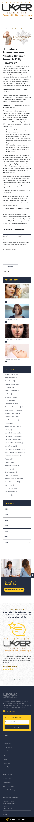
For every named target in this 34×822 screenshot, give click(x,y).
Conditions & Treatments (10, 772)
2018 (6, 520)
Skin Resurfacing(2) (12, 466)
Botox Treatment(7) (12, 391)
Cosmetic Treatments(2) (14, 410)
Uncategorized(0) (11, 488)
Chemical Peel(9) (11, 397)
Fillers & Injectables (8, 780)
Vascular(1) (9, 495)
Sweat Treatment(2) (12, 482)
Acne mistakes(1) (11, 378)
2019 (6, 515)
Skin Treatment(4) (11, 472)
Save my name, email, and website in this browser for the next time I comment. (16, 243)
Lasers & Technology (9, 783)
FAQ (5, 749)
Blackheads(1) (10, 387)
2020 (6, 509)
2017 (6, 526)
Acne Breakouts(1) (11, 374)
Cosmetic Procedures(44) (14, 407)
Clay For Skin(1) (10, 400)
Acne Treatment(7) (12, 384)
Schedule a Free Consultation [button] (14, 589)
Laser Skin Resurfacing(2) (14, 440)
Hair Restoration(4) (12, 420)
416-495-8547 (17, 819)
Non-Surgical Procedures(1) (15, 453)
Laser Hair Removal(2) (13, 433)
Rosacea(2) (9, 459)
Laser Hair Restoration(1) (14, 436)
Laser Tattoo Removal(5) (14, 443)
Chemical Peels (7, 776)
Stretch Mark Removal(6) (14, 479)
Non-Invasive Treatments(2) (15, 449)
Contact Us (7, 756)
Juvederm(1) (9, 423)
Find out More (9, 704)
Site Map (6, 760)
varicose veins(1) (11, 492)
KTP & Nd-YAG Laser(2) (13, 427)
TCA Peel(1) (9, 485)
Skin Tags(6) (9, 469)
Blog (5, 753)
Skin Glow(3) (9, 462)
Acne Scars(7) (10, 381)
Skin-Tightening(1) (11, 475)
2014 (6, 542)
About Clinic (7, 737)
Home (5, 733)
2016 (6, 531)
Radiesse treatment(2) (13, 456)
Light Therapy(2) (11, 446)
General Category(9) (12, 417)
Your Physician (8, 744)
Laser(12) (8, 430)
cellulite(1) (9, 394)
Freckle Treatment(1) (12, 413)
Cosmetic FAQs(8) (11, 404)
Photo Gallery (8, 741)
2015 (6, 537)
